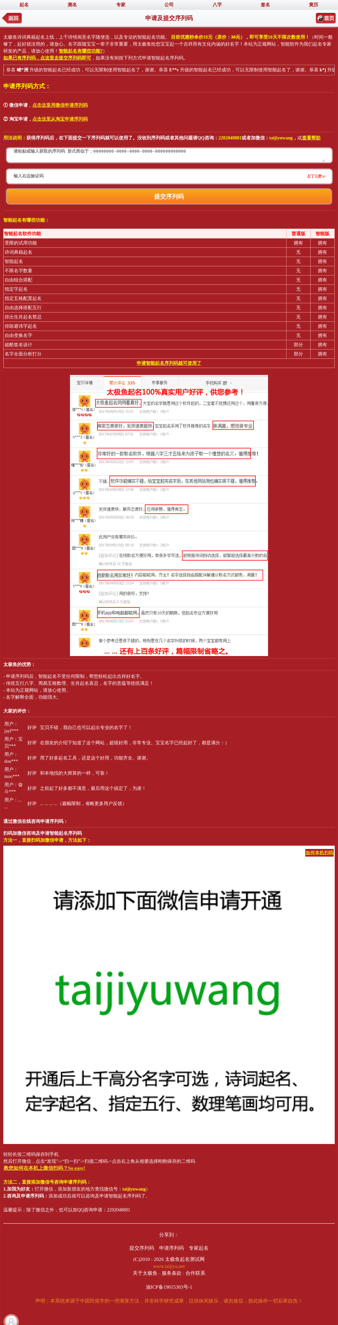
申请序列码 (171, 1248)
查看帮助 (311, 137)
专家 (120, 4)
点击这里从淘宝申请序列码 (60, 119)
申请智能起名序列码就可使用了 (169, 363)
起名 (24, 4)
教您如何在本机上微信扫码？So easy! (44, 1168)
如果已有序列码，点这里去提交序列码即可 (47, 57)
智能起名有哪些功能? (81, 51)
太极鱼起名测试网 (185, 1259)
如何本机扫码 (319, 852)
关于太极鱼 (145, 1273)
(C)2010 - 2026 (148, 1259)
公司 (169, 4)
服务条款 (172, 1273)
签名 (265, 4)
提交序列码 (141, 1248)
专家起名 (199, 1248)
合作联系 (195, 1273)
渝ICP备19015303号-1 (169, 1287)
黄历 (313, 4)
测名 (72, 4)
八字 (217, 4)
